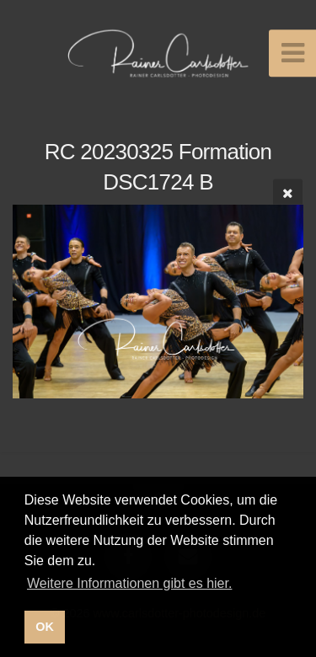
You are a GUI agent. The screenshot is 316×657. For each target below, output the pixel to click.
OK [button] (44, 626)
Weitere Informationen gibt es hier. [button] (129, 583)
